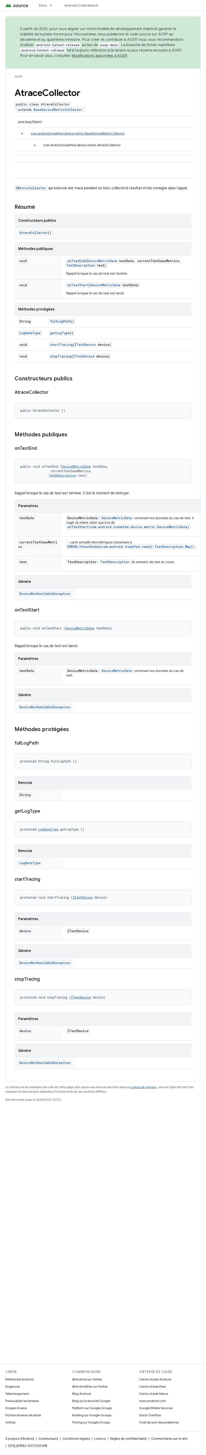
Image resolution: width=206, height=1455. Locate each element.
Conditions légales (76, 1438)
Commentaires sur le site (169, 1438)
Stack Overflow (150, 1415)
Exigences (12, 1386)
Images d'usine (16, 1408)
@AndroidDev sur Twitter (90, 1386)
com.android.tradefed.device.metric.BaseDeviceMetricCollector (78, 133)
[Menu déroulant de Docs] (53, 5)
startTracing (61, 344)
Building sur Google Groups (91, 1415)
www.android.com (152, 1401)
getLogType (60, 333)
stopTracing (60, 356)
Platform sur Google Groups (92, 1408)
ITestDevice (85, 344)
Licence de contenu (143, 1087)
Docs (43, 5)
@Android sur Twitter (87, 1379)
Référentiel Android (19, 1379)
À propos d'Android (19, 1438)
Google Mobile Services (156, 1408)
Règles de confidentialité (128, 1438)
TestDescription (80, 265)
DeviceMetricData (102, 261)
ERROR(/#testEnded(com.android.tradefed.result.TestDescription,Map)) (130, 547)
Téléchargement (17, 1394)
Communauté (48, 1438)
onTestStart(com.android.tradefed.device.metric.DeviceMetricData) (128, 527)
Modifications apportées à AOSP (99, 56)
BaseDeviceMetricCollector (58, 110)
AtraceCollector (33, 232)
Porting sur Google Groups (91, 1422)
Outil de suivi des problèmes (159, 1422)
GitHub (10, 1422)
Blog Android (81, 1394)
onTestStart (77, 285)
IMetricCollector (31, 188)
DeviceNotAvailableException (44, 594)
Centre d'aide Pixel (152, 1386)
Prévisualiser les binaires (22, 1401)
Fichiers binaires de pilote (23, 1415)
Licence (100, 1438)
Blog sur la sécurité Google (91, 1401)
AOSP (18, 76)
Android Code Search (81, 5)
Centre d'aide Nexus (153, 1394)
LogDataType (30, 333)
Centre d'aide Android (155, 1379)
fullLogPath (60, 321)
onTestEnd (76, 261)
